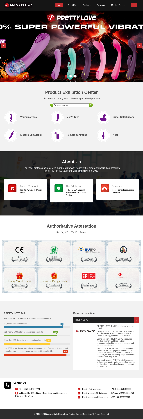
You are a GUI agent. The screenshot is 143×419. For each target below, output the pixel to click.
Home (59, 5)
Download (101, 5)
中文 (134, 5)
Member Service (118, 5)
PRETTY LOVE (81, 320)
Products (87, 5)
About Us (72, 5)
